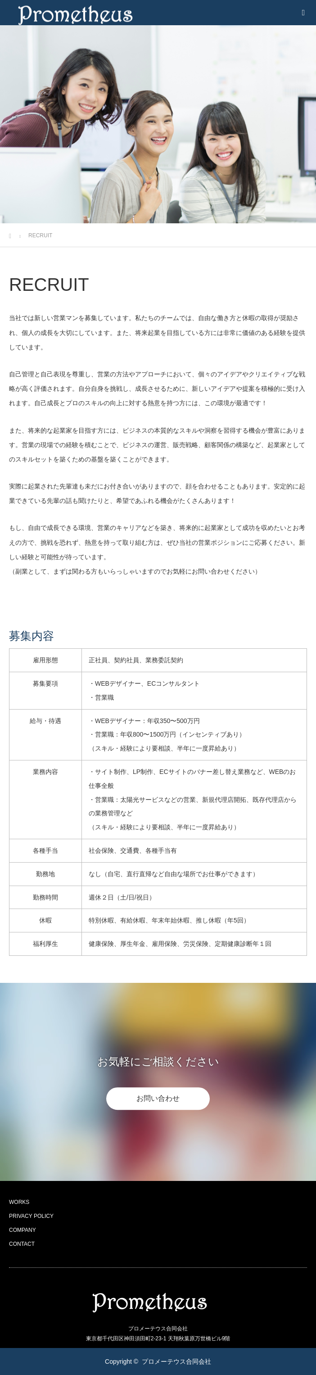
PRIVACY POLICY (31, 1216)
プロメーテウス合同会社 (176, 1361)
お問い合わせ (158, 1098)
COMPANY (22, 1230)
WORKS (19, 1202)
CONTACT (22, 1244)
